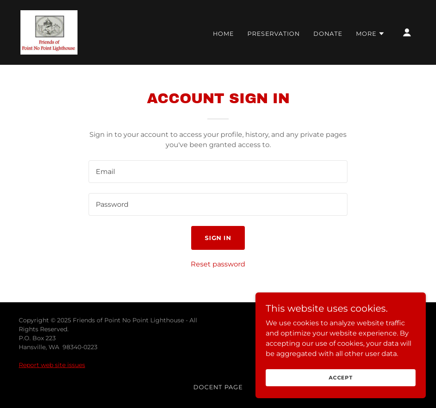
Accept (341, 389)
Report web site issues (52, 365)
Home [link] (223, 34)
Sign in (218, 238)
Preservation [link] (273, 34)
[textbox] (218, 171)
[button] (370, 34)
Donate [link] (327, 34)
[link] (48, 32)
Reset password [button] (218, 264)
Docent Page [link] (218, 387)
